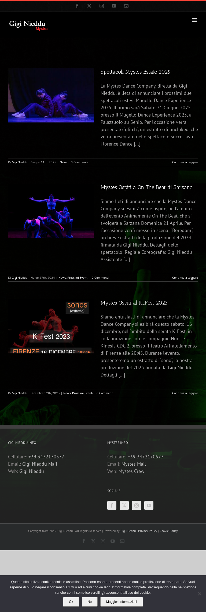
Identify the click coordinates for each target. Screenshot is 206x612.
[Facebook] (111, 505)
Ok (71, 602)
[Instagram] (136, 505)
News (63, 162)
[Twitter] (124, 505)
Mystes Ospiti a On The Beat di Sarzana (147, 187)
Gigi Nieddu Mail (39, 464)
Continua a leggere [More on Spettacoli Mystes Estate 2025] (185, 162)
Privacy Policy (148, 531)
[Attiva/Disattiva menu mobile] (195, 20)
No (90, 602)
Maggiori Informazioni (121, 602)
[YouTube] (148, 505)
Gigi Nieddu (19, 162)
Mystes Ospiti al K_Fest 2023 (134, 302)
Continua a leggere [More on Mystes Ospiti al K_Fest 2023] (185, 393)
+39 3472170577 (46, 457)
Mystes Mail (134, 464)
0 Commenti (79, 162)
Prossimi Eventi (77, 278)
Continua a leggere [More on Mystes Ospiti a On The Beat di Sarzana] (185, 278)
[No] (199, 593)
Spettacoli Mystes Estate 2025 (135, 71)
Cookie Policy (169, 531)
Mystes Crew (131, 471)
